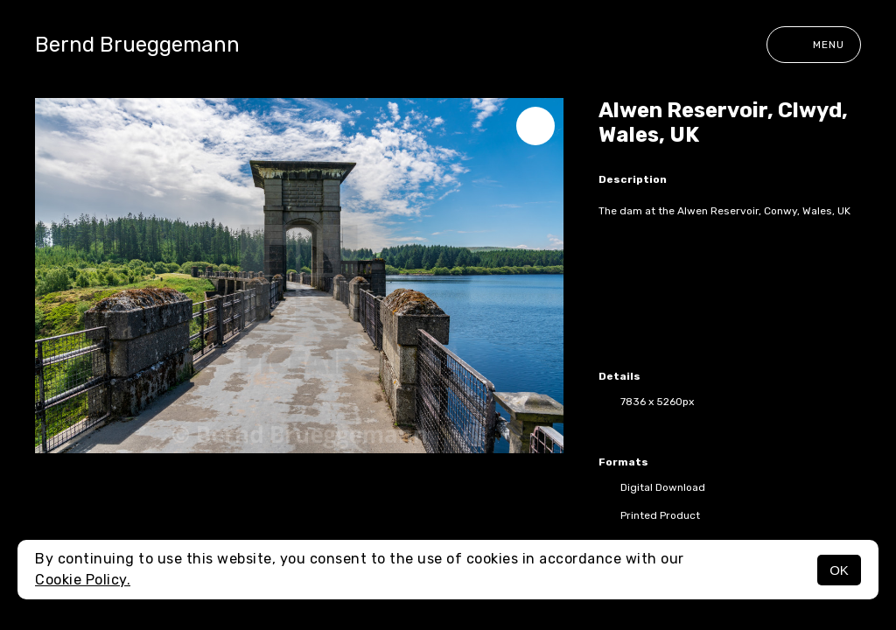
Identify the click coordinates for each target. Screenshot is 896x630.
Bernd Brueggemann (137, 44)
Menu (813, 44)
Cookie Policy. (82, 579)
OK (839, 570)
